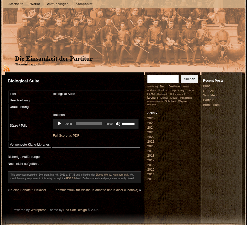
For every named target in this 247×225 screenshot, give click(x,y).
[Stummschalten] (117, 123)
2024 (150, 127)
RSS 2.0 (71, 178)
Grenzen (209, 91)
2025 (150, 123)
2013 (150, 179)
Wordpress (38, 210)
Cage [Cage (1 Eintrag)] (173, 90)
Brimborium (211, 105)
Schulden (209, 95)
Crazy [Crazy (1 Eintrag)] (181, 90)
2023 (150, 132)
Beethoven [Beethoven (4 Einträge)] (174, 86)
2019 (150, 151)
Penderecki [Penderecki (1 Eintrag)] (186, 98)
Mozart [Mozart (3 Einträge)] (174, 97)
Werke (35, 4)
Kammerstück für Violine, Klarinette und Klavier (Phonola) (97, 190)
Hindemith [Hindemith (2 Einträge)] (162, 94)
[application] (95, 124)
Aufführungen (57, 4)
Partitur (208, 100)
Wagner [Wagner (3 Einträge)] (182, 101)
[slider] (88, 123)
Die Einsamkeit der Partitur (54, 58)
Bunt (206, 86)
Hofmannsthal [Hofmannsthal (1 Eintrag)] (177, 94)
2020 (150, 146)
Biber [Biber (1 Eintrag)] (186, 86)
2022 (150, 137)
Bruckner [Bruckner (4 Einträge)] (163, 90)
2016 (150, 165)
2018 (150, 155)
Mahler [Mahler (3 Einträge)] (164, 97)
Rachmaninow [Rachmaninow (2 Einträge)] (155, 101)
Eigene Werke (103, 174)
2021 (150, 141)
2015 (150, 169)
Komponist (84, 4)
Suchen (189, 79)
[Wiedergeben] (59, 123)
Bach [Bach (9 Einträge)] (163, 86)
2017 (150, 160)
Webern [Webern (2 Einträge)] (151, 104)
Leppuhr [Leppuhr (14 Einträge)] (152, 97)
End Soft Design (75, 210)
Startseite (15, 4)
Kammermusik (120, 174)
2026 (150, 118)
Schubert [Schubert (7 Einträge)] (170, 101)
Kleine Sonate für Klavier (28, 190)
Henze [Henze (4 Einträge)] (151, 93)
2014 (150, 174)
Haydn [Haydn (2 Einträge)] (190, 90)
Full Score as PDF (66, 135)
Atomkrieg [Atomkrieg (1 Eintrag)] (152, 86)
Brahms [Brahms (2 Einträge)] (151, 90)
